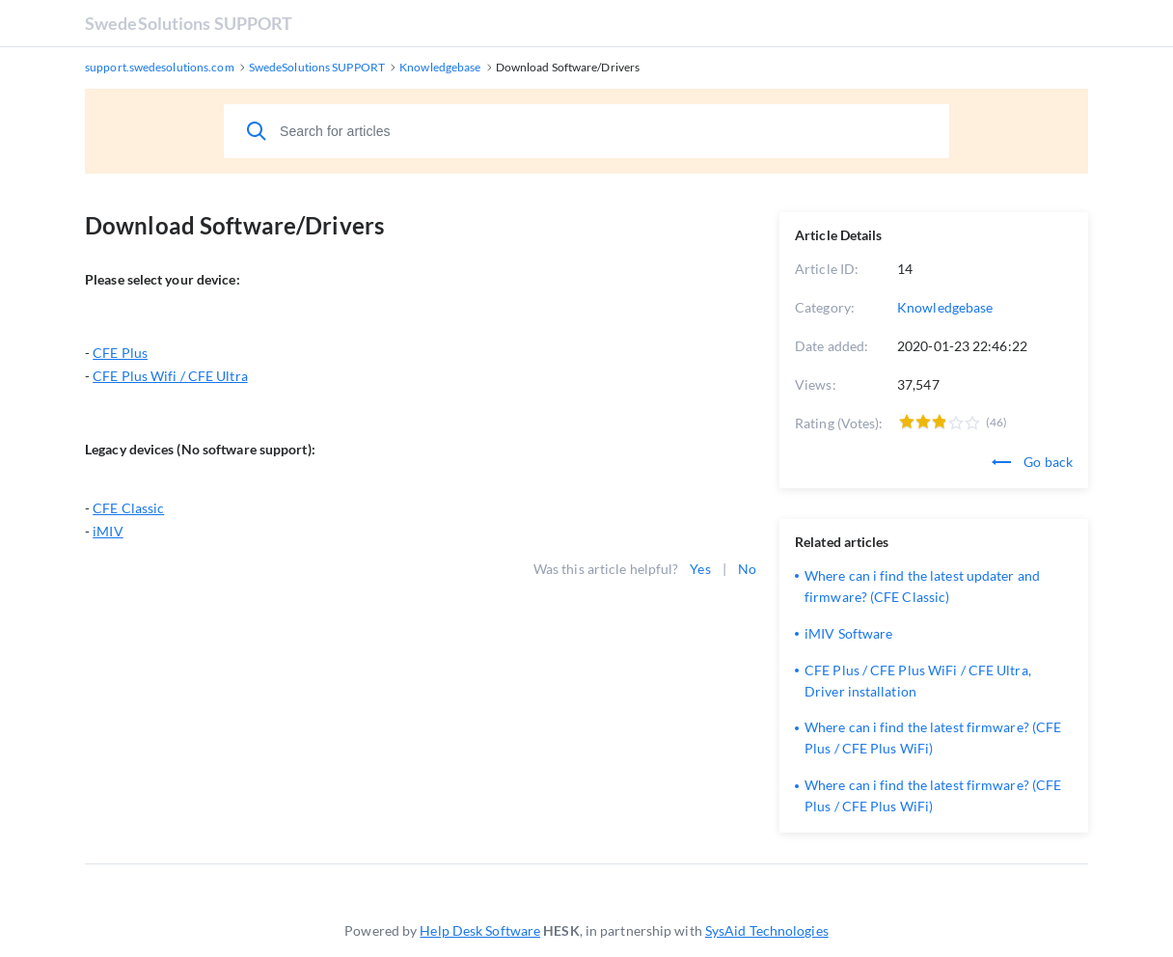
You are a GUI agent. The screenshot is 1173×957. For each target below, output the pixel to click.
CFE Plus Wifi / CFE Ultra (170, 376)
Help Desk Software (480, 930)
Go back (1032, 461)
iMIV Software (848, 633)
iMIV (108, 531)
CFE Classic (128, 508)
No (747, 569)
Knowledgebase (945, 307)
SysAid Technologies (767, 930)
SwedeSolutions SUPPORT (188, 23)
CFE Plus (120, 352)
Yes (700, 569)
